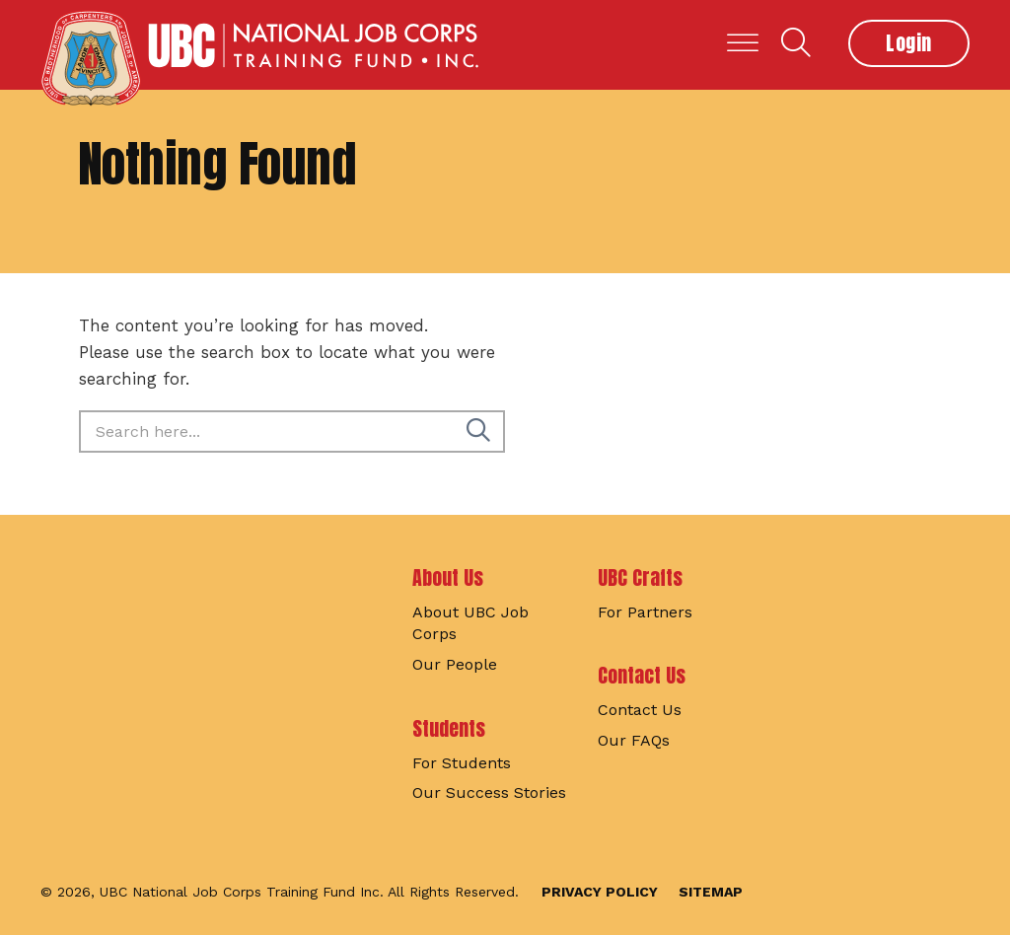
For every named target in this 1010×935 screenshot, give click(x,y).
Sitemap (711, 891)
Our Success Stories (489, 792)
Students (448, 728)
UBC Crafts (640, 577)
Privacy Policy (599, 891)
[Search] (478, 431)
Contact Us (641, 675)
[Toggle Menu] (742, 43)
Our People (454, 664)
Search (796, 42)
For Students (461, 763)
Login (909, 43)
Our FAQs (634, 740)
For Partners (645, 612)
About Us (447, 577)
